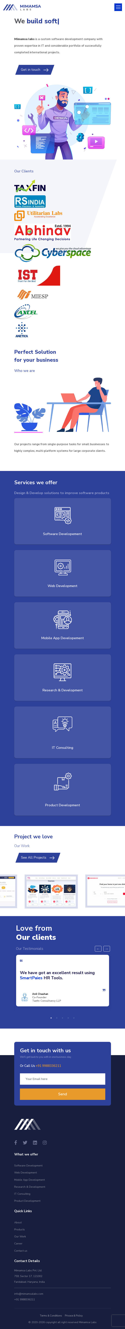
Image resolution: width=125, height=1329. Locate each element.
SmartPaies (31, 978)
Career (18, 1243)
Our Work (20, 1236)
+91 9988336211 (24, 1299)
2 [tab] (57, 1018)
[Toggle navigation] (118, 7)
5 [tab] (74, 1018)
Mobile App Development (29, 1180)
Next (106, 949)
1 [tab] (51, 1018)
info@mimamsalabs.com (28, 1294)
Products (19, 1229)
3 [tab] (62, 1018)
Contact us (20, 1251)
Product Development (27, 1201)
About (18, 1222)
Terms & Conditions (51, 1315)
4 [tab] (68, 1018)
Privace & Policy (74, 1315)
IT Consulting (22, 1194)
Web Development (25, 1172)
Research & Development (29, 1187)
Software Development (28, 1165)
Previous (98, 949)
